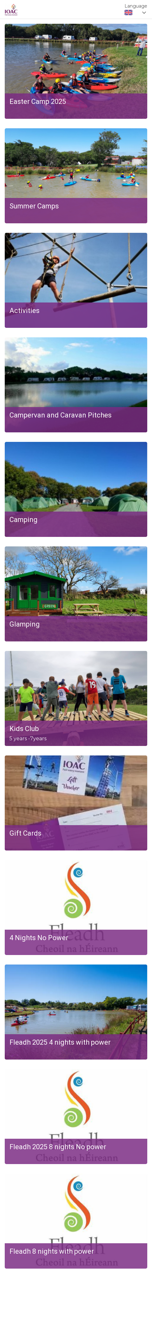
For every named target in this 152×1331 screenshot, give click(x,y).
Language (136, 6)
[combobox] (136, 13)
